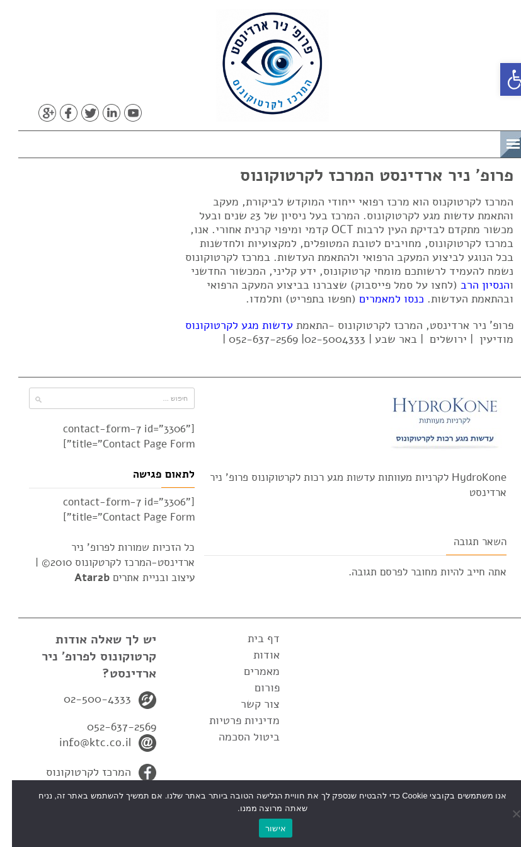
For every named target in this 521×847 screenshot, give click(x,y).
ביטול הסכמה (237, 736)
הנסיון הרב (473, 284)
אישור (263, 828)
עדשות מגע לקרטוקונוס (227, 325)
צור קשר (248, 704)
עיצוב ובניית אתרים (122, 577)
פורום (255, 687)
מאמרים (250, 671)
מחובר (412, 572)
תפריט (468, 142)
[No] (505, 813)
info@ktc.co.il (83, 742)
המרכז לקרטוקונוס (76, 772)
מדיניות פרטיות (232, 720)
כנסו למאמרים (379, 298)
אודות (254, 654)
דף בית (252, 638)
